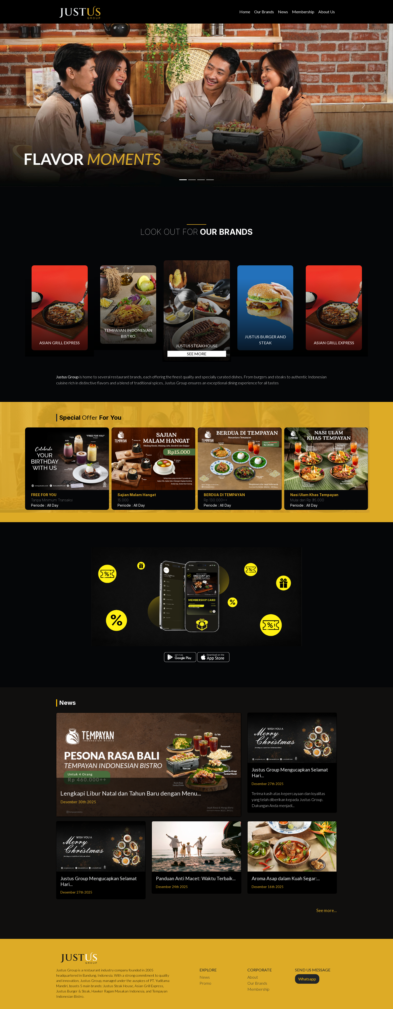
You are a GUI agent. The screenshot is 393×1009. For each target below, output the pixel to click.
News (283, 11)
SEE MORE (196, 353)
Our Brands (264, 11)
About (252, 977)
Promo (205, 983)
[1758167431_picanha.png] (192, 180)
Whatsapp (307, 978)
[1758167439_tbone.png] (183, 180)
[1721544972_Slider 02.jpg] (210, 180)
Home (244, 11)
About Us (326, 11)
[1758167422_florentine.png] (201, 180)
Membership (303, 11)
